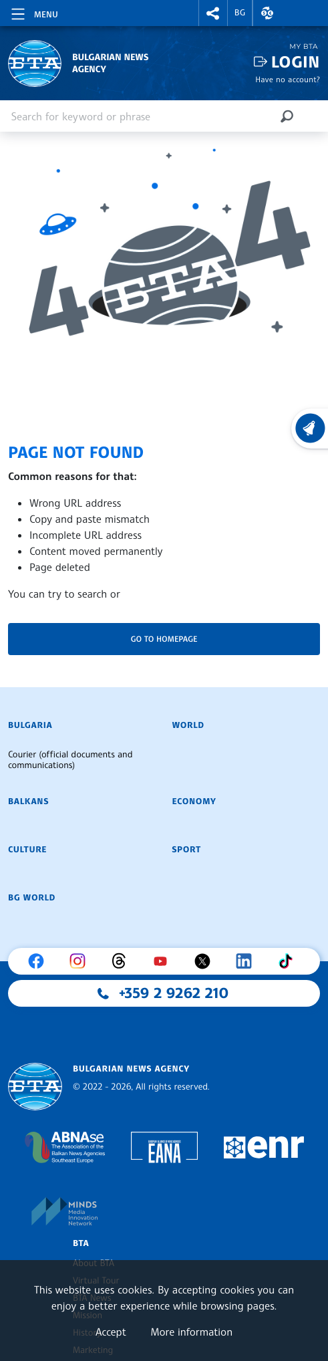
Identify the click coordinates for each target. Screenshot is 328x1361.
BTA (81, 1243)
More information (191, 1331)
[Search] (286, 116)
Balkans (28, 801)
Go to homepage (164, 639)
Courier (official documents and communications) (70, 760)
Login (295, 62)
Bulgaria (30, 725)
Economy (194, 801)
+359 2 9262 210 (173, 993)
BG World (31, 897)
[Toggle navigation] (33, 12)
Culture (27, 849)
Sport (186, 849)
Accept (111, 1331)
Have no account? (287, 79)
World (188, 725)
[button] (213, 13)
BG (240, 12)
